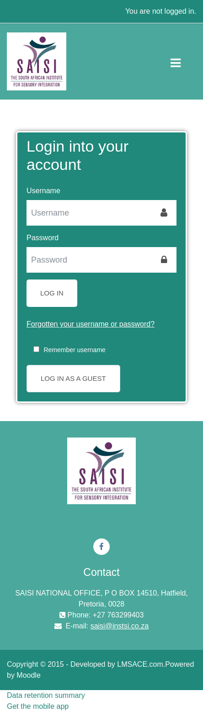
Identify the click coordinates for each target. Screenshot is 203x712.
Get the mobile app (38, 706)
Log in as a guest (73, 378)
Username (43, 191)
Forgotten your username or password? (91, 324)
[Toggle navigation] (183, 61)
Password (43, 238)
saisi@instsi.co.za (120, 626)
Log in (52, 293)
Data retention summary (46, 695)
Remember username (74, 349)
